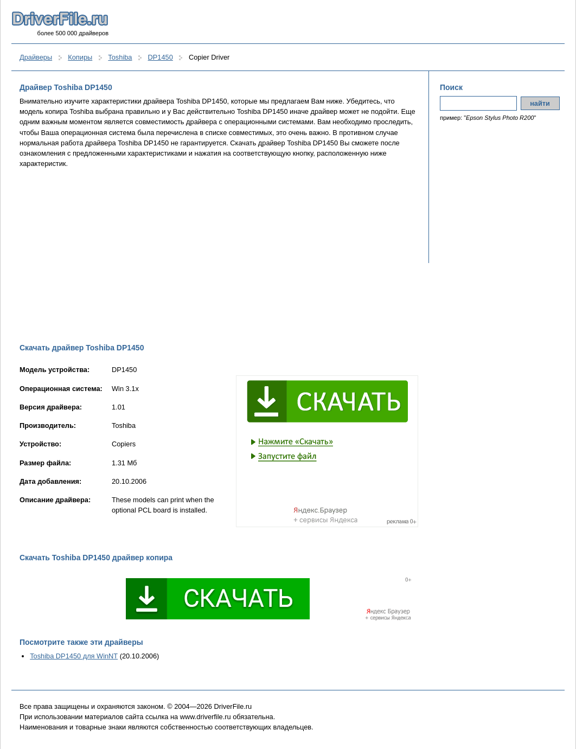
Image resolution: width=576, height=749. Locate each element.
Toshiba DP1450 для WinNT (74, 656)
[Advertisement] (219, 255)
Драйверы (36, 57)
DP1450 (160, 57)
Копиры (80, 57)
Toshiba (120, 57)
